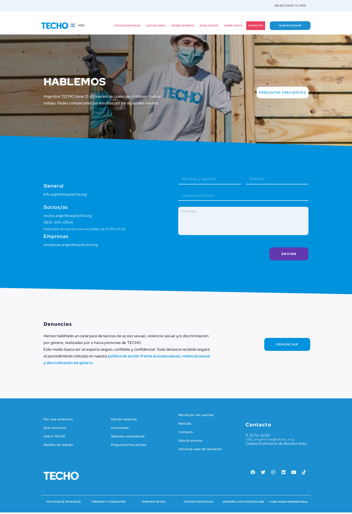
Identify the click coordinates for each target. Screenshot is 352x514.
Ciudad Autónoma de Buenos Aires (276, 445)
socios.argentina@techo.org (68, 217)
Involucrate (209, 27)
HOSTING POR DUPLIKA (198, 503)
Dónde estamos (183, 27)
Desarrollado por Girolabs (243, 503)
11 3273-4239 (258, 436)
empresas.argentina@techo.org (71, 246)
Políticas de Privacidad (64, 503)
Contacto (255, 27)
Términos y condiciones (108, 503)
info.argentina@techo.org (65, 195)
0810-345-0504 (58, 223)
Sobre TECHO (233, 27)
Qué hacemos (156, 27)
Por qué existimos (127, 27)
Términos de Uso (153, 503)
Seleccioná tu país (290, 6)
